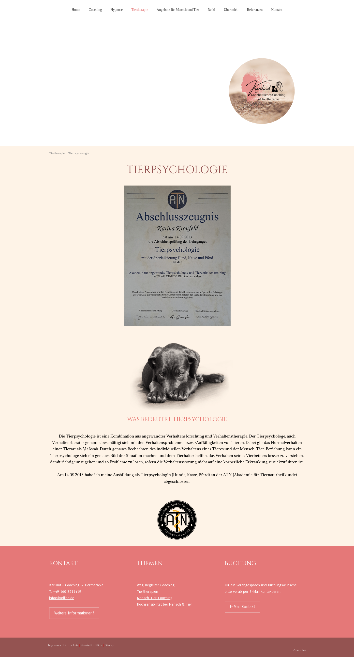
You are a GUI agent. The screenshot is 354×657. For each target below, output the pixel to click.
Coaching (95, 9)
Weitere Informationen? (74, 613)
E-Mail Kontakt (242, 606)
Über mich (231, 9)
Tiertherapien (147, 591)
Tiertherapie (139, 9)
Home (76, 9)
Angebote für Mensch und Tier (178, 9)
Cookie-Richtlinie (92, 645)
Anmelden (299, 650)
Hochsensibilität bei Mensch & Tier (164, 604)
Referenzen (255, 9)
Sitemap (109, 645)
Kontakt (276, 9)
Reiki (211, 9)
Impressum (54, 645)
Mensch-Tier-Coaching (154, 598)
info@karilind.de (61, 598)
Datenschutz (70, 645)
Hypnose (116, 9)
